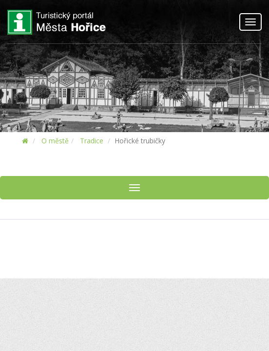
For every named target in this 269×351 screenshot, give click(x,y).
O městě (55, 140)
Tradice (91, 140)
